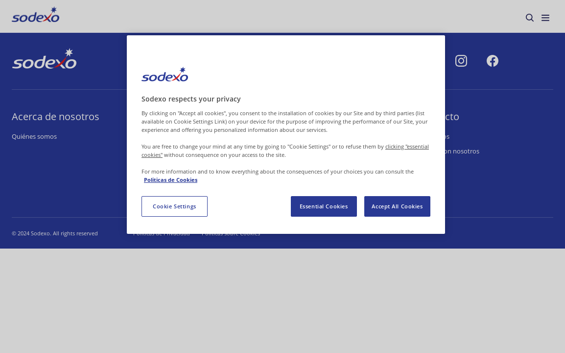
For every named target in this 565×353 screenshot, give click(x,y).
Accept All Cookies (397, 206)
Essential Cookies (324, 206)
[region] (286, 134)
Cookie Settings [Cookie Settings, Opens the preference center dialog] (174, 206)
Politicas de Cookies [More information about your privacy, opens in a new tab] (170, 179)
